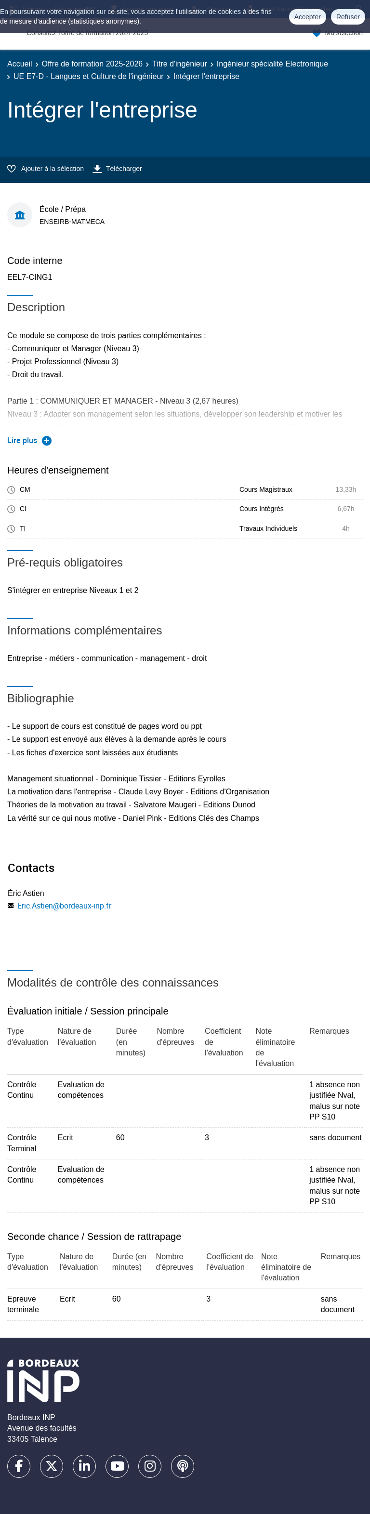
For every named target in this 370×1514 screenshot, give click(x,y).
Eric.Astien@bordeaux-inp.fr (64, 905)
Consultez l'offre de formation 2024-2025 (87, 33)
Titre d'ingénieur (179, 64)
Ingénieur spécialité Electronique (272, 64)
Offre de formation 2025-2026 (92, 64)
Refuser (348, 17)
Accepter (307, 17)
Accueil (19, 64)
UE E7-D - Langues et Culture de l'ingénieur (88, 76)
